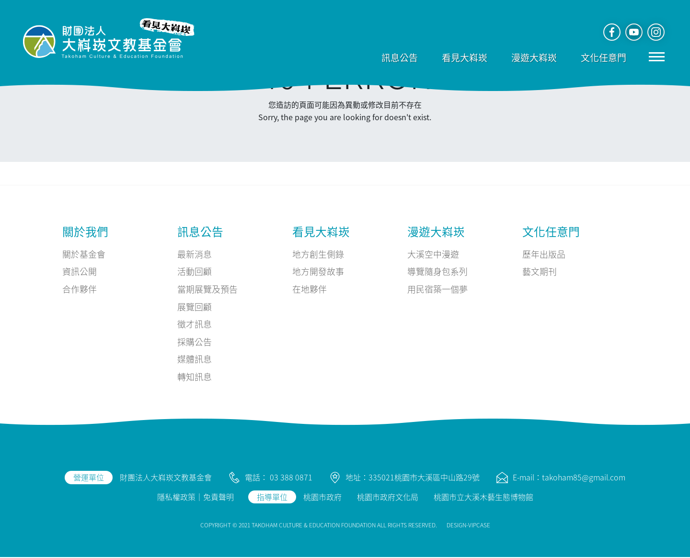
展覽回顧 (194, 306)
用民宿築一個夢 (437, 289)
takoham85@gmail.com (583, 478)
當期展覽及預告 (207, 289)
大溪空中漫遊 (433, 254)
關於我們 (85, 231)
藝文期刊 (539, 271)
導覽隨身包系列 (437, 271)
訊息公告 (398, 57)
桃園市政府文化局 (387, 497)
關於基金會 (83, 254)
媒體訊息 (194, 359)
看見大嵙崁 (463, 57)
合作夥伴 (79, 289)
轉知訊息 (194, 377)
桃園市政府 (322, 497)
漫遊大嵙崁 (533, 57)
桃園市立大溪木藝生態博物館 (483, 497)
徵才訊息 (194, 324)
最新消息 (194, 254)
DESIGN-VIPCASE (468, 526)
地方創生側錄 (318, 254)
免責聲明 (218, 497)
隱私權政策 (176, 497)
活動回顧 (194, 271)
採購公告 (194, 342)
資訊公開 (79, 271)
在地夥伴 (309, 289)
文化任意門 (602, 57)
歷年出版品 (543, 254)
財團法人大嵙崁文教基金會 (166, 478)
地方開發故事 (318, 271)
